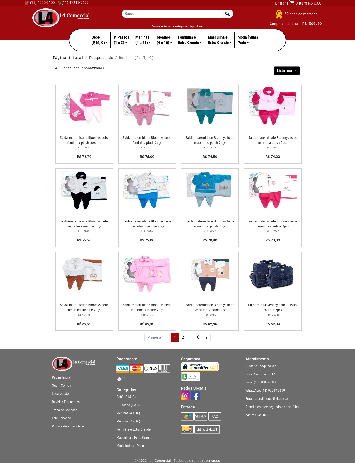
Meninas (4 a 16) (128, 413)
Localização (60, 393)
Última (202, 337)
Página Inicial (61, 377)
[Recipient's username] (172, 14)
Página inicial (68, 57)
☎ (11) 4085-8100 (39, 2)
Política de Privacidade (68, 426)
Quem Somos (61, 385)
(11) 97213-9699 (73, 2)
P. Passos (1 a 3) (128, 405)
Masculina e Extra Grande (134, 437)
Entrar (280, 3)
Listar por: (285, 70)
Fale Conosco (61, 418)
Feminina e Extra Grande (133, 429)
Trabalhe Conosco (64, 410)
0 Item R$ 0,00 (305, 2)
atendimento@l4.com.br (272, 398)
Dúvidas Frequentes (66, 402)
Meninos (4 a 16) (128, 421)
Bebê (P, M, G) (126, 397)
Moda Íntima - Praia (130, 446)
